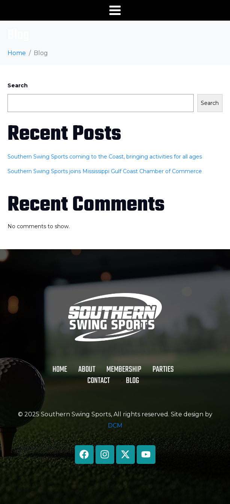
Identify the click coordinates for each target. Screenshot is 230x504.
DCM (115, 425)
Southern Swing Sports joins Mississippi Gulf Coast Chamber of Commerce (104, 171)
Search (17, 85)
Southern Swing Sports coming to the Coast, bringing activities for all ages (104, 156)
